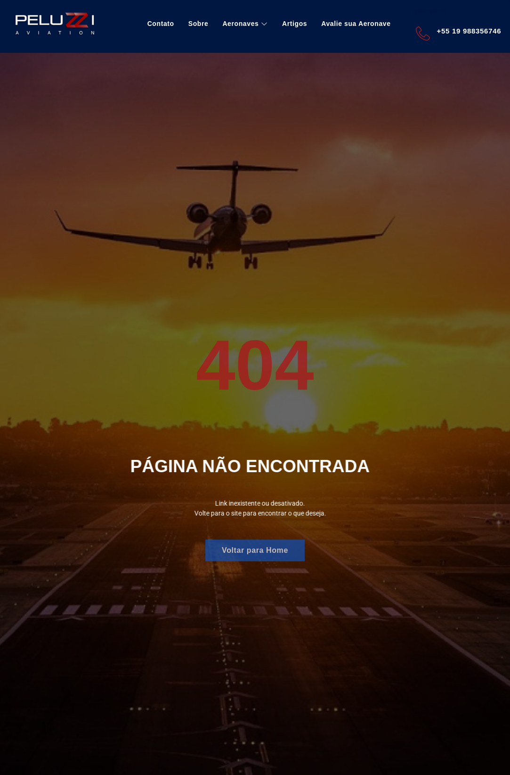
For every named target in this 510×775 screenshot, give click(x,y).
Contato (160, 23)
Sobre (198, 23)
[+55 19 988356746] (423, 33)
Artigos (294, 23)
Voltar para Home (255, 550)
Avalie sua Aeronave (355, 23)
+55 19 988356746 (469, 31)
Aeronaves (245, 23)
